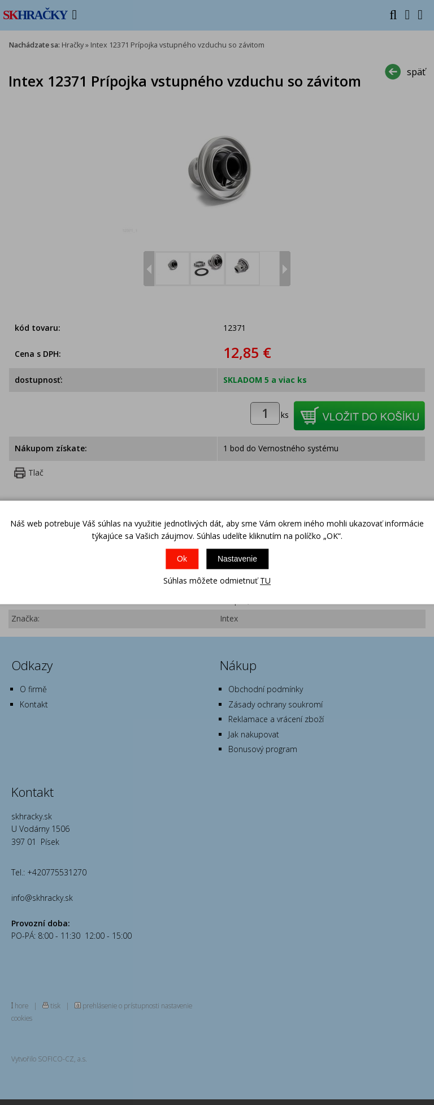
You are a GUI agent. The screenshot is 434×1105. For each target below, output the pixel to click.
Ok (182, 558)
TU (265, 580)
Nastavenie (237, 558)
